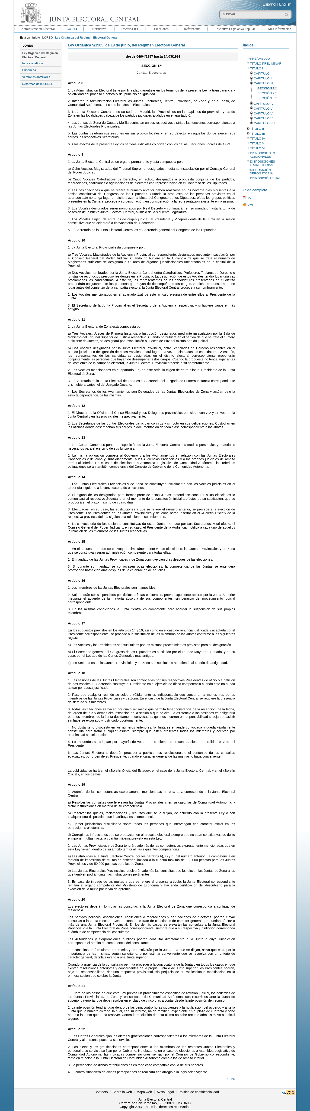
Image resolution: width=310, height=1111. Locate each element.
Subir (231, 1079)
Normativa (99, 29)
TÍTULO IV (257, 138)
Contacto (101, 1092)
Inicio (36, 37)
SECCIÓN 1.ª (266, 88)
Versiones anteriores (36, 77)
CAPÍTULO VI (263, 113)
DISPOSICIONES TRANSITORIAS (262, 163)
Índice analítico (32, 63)
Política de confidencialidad (199, 1092)
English (285, 4)
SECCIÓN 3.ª (266, 98)
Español (269, 4)
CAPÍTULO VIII (264, 123)
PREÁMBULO (260, 58)
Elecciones (161, 29)
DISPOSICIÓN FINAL (265, 178)
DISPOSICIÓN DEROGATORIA (261, 171)
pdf (250, 197)
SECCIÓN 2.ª (266, 93)
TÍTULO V (257, 143)
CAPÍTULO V (263, 108)
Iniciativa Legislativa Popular (235, 29)
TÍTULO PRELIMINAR (265, 63)
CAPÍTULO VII (264, 118)
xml (250, 205)
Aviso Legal (165, 1092)
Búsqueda (29, 70)
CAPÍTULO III (263, 83)
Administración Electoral (38, 29)
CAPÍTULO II (263, 78)
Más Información (279, 29)
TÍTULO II (257, 129)
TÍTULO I (256, 68)
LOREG (73, 29)
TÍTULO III (257, 133)
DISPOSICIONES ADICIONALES (262, 154)
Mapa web (144, 1092)
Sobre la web (122, 1092)
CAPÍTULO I (262, 73)
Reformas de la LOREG (38, 84)
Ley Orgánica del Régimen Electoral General (40, 55)
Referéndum (192, 29)
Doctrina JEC (130, 29)
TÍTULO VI (257, 148)
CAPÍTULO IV (263, 103)
